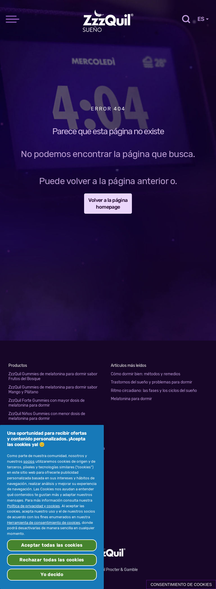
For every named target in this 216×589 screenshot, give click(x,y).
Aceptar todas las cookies (51, 545)
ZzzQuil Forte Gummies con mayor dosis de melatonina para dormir (46, 403)
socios (29, 461)
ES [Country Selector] (203, 19)
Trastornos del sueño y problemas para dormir (151, 382)
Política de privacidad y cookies (33, 506)
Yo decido (51, 574)
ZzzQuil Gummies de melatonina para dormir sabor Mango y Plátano (52, 390)
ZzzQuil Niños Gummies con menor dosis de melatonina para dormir (46, 416)
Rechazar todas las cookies (51, 559)
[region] (52, 507)
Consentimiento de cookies (181, 584)
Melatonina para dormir (131, 398)
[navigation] (12, 12)
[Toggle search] (186, 19)
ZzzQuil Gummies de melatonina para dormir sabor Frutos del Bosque (52, 376)
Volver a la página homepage (107, 203)
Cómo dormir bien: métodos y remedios (145, 374)
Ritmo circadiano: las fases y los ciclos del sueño (154, 390)
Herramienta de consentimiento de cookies (43, 522)
